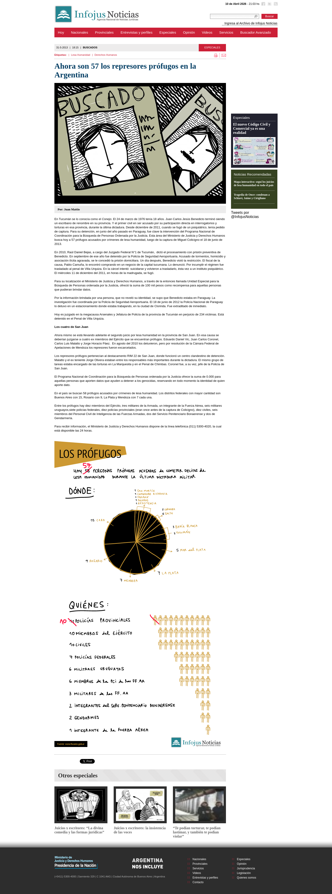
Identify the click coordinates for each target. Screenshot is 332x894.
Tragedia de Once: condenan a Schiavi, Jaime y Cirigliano (252, 196)
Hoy (61, 32)
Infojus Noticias (100, 14)
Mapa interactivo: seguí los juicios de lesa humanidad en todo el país (254, 183)
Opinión (189, 32)
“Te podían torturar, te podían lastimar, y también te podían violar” (196, 832)
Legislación (244, 873)
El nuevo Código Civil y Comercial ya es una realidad (251, 128)
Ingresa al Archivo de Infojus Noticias (250, 23)
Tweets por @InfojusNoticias (245, 215)
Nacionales (79, 32)
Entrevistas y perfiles (136, 32)
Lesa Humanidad (80, 54)
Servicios (226, 32)
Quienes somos (246, 877)
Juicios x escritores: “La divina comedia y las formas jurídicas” (79, 830)
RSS (275, 4)
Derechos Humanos (106, 54)
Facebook (263, 4)
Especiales (167, 32)
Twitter (269, 4)
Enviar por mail (222, 55)
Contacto (198, 882)
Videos (207, 32)
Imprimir (216, 55)
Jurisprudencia (246, 868)
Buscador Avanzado (255, 32)
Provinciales (104, 32)
